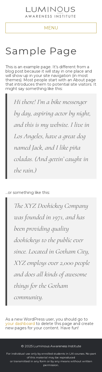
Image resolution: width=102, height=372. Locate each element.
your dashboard (20, 323)
